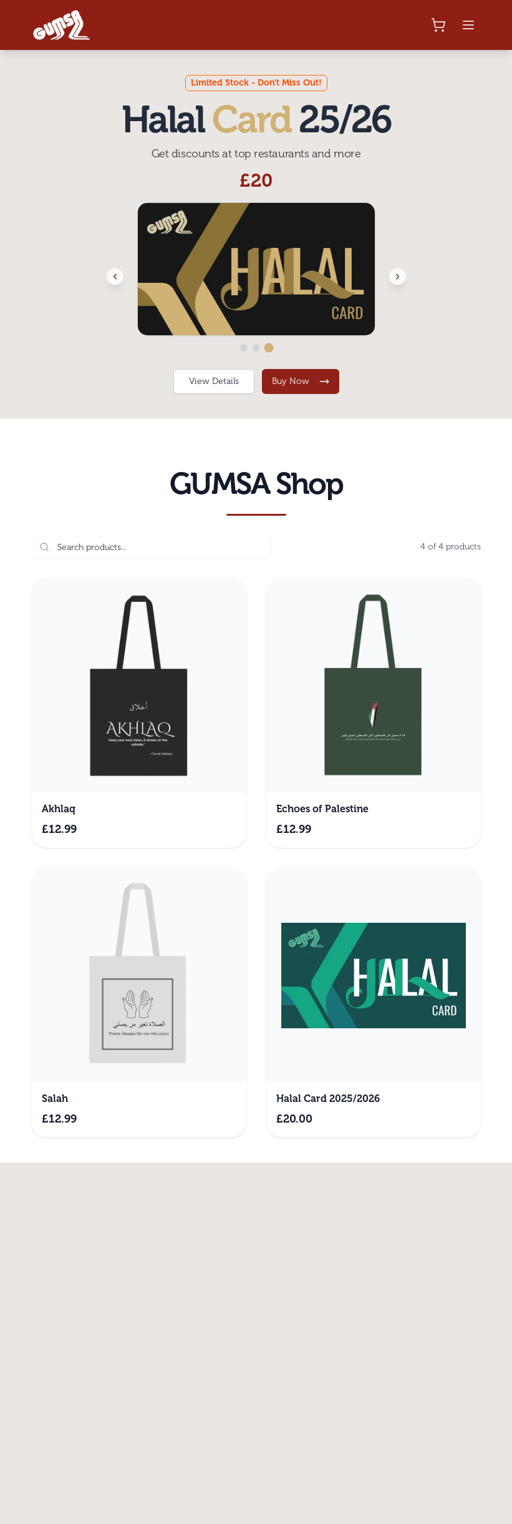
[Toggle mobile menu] (468, 24)
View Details (214, 381)
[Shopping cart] (438, 24)
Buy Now (300, 381)
